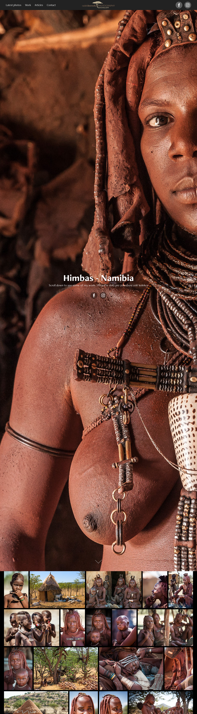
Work (28, 5)
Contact (51, 5)
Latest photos (13, 5)
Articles (39, 5)
